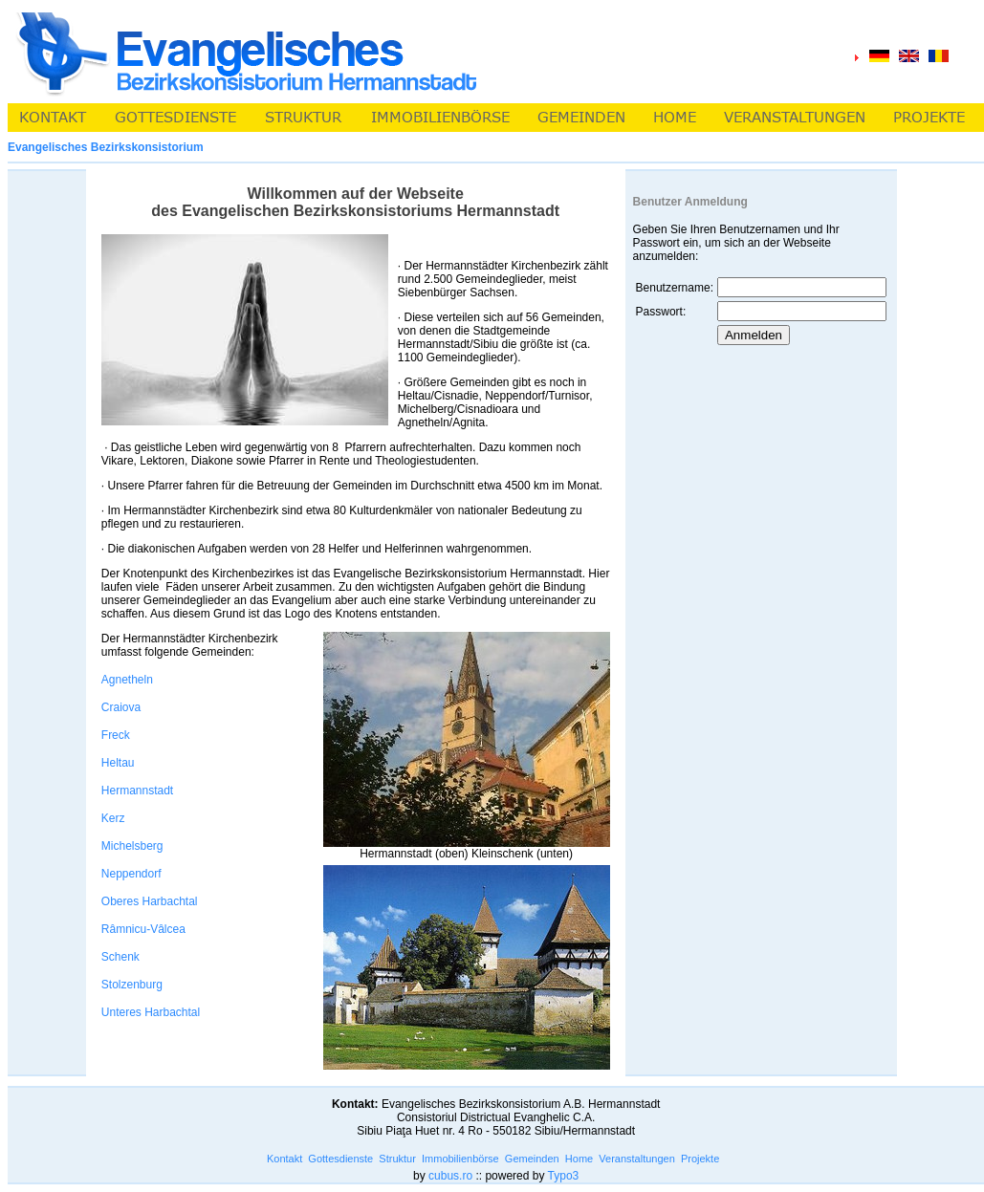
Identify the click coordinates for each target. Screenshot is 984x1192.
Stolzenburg (132, 984)
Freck (115, 735)
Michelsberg (132, 846)
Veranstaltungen (637, 1158)
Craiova (121, 707)
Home (579, 1158)
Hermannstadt (137, 790)
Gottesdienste (340, 1158)
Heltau (118, 762)
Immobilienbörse (460, 1158)
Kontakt (284, 1158)
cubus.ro (450, 1175)
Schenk (120, 957)
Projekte (700, 1158)
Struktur (397, 1158)
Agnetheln (127, 679)
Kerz (113, 818)
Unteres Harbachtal (150, 1012)
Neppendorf (131, 873)
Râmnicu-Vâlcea (143, 929)
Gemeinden (532, 1158)
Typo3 (563, 1175)
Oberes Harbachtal (149, 901)
